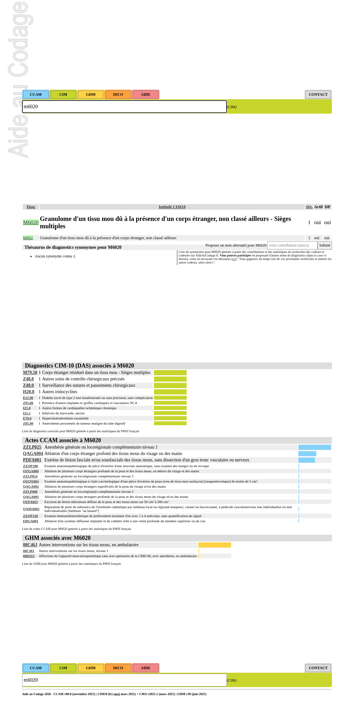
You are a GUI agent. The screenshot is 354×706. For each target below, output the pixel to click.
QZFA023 (30, 502)
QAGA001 (31, 497)
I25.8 (27, 408)
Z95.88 (28, 403)
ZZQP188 (30, 466)
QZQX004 (31, 481)
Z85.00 (28, 423)
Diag (31, 206)
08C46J (30, 544)
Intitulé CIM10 (172, 206)
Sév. (309, 206)
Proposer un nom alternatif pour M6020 (235, 245)
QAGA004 (33, 453)
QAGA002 (31, 486)
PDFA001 (32, 460)
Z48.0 (28, 385)
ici (234, 259)
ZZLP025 (32, 447)
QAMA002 (31, 509)
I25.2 (27, 413)
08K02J (29, 556)
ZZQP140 (30, 516)
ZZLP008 (30, 491)
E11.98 (28, 398)
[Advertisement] (177, 45)
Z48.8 (28, 379)
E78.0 (27, 418)
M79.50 (30, 372)
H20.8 (28, 391)
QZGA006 (31, 471)
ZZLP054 (30, 476)
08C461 (28, 551)
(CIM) (232, 107)
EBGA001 (30, 521)
